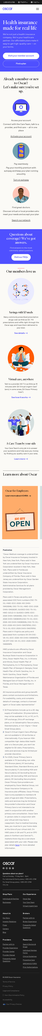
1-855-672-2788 (9, 2)
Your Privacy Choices (14, 1004)
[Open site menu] (37, 9)
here (17, 845)
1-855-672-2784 (25, 882)
